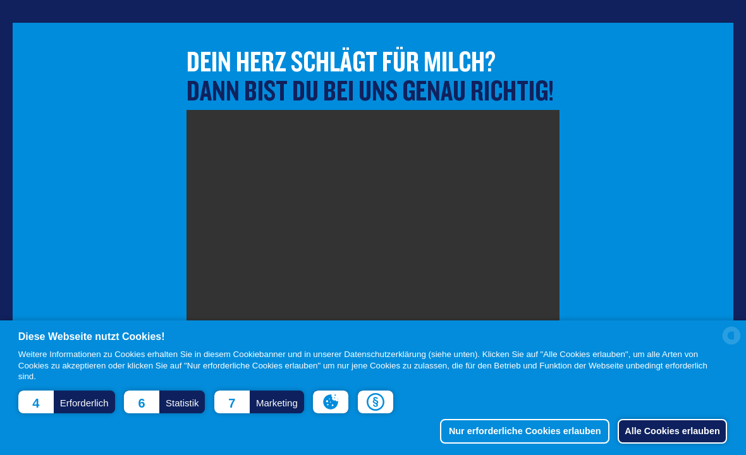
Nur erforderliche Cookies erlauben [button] (519, 431)
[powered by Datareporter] (731, 343)
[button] (66, 402)
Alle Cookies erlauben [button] (670, 431)
